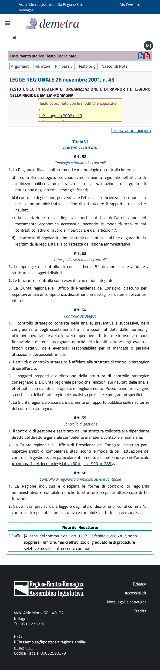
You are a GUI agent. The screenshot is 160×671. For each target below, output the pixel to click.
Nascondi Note (114, 66)
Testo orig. (87, 66)
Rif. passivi (64, 66)
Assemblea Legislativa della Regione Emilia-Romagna (53, 7)
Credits (140, 611)
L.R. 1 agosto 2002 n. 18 (60, 116)
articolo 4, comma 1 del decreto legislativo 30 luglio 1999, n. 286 (80, 460)
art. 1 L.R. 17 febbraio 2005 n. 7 (98, 536)
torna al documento (131, 131)
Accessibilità (135, 593)
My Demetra (130, 5)
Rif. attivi (42, 66)
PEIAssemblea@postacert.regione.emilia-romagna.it (50, 645)
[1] (11, 536)
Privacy (139, 584)
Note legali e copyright (126, 602)
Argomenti (20, 66)
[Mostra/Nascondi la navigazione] (7, 23)
